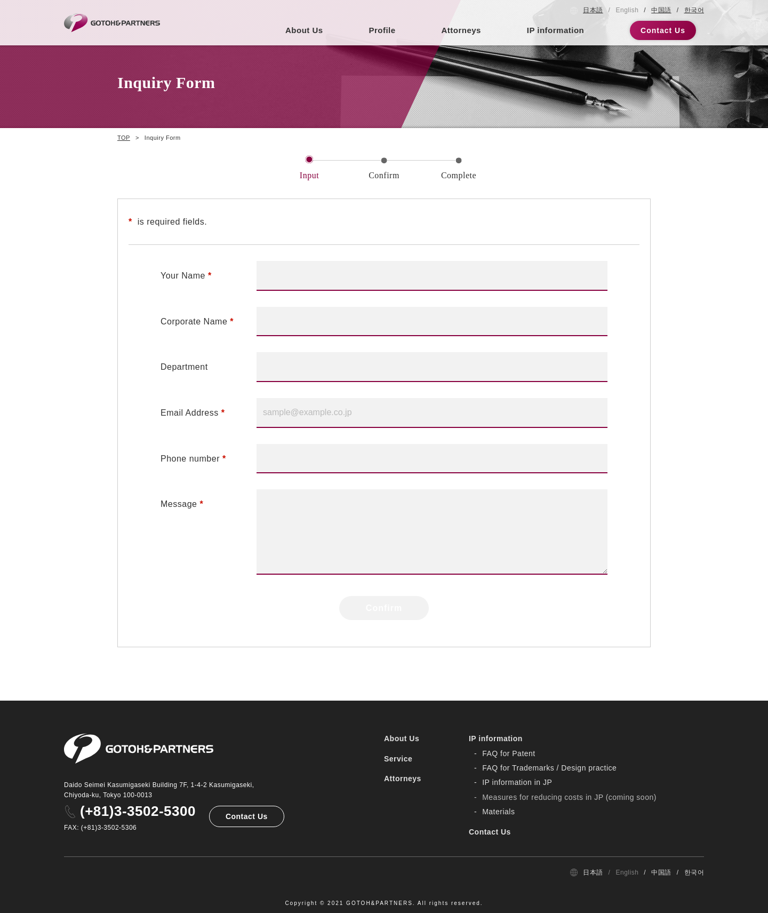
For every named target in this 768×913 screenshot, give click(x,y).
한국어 (694, 10)
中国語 (661, 10)
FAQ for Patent (508, 753)
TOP (123, 137)
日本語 (593, 10)
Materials (498, 811)
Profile (382, 30)
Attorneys (461, 30)
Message (179, 504)
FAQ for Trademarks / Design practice (549, 768)
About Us (304, 30)
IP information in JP (517, 782)
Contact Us (663, 30)
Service (398, 759)
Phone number (190, 458)
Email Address (190, 412)
